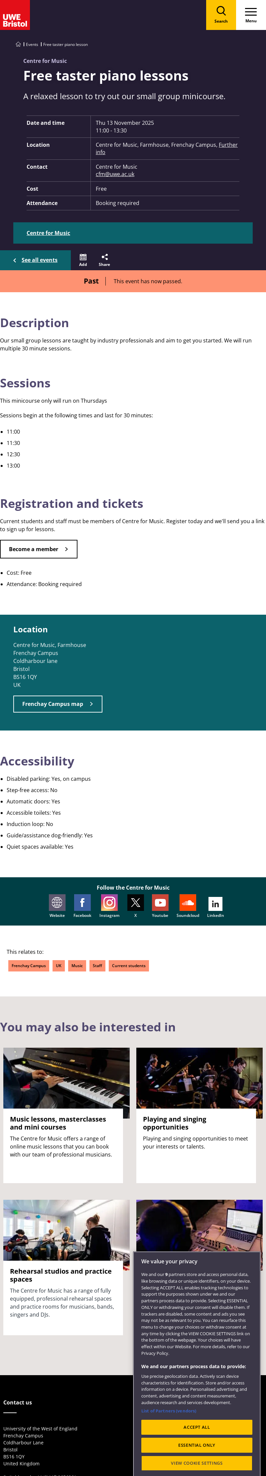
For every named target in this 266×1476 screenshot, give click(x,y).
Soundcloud (188, 906)
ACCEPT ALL (197, 1446)
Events (32, 44)
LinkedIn (215, 907)
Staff (97, 965)
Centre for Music (48, 233)
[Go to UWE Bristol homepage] (18, 44)
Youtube (160, 906)
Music (77, 965)
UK (59, 965)
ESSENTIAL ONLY (196, 1464)
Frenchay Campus (29, 965)
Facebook (82, 906)
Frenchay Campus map (52, 704)
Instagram (109, 906)
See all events (40, 260)
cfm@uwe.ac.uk (115, 174)
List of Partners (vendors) (168, 1430)
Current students (129, 965)
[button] (83, 260)
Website (57, 906)
